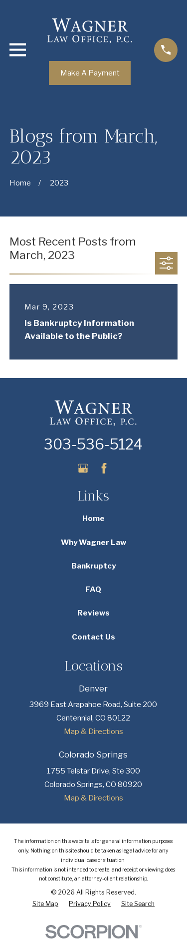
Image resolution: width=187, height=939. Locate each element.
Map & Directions (93, 731)
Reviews (93, 613)
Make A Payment (90, 73)
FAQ (93, 589)
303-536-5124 (93, 444)
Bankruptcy (93, 566)
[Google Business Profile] (83, 468)
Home (93, 518)
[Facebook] (104, 468)
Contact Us (93, 637)
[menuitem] (45, 904)
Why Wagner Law (93, 542)
